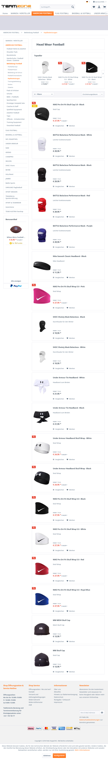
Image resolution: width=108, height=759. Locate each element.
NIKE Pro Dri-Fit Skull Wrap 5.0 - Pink (69, 286)
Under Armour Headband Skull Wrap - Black (72, 468)
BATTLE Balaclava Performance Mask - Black (72, 165)
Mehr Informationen (82, 750)
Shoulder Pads (12, 52)
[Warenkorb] (104, 7)
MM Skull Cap (59, 650)
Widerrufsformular (36, 702)
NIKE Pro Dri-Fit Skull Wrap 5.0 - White (86, 77)
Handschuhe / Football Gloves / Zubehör (15, 59)
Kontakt (31, 692)
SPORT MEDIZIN (11, 192)
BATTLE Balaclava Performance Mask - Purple (72, 226)
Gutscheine (10, 207)
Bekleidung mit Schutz (15, 72)
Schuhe (9, 94)
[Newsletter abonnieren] (102, 712)
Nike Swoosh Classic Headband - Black (69, 256)
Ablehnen (47, 756)
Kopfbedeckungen (14, 78)
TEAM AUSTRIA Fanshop (14, 211)
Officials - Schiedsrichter (16, 119)
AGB (30, 705)
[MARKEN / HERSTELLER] (20, 13)
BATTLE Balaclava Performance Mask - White (72, 135)
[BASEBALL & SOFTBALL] (81, 13)
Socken (10, 84)
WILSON (9, 161)
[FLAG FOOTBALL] (62, 13)
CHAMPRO (9, 157)
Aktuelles (57, 692)
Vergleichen (58, 126)
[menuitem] (57, 7)
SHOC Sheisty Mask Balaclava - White (50, 77)
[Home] (5, 13)
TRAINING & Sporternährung (11, 197)
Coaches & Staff (12, 106)
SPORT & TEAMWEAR (13, 203)
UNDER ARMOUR (12, 143)
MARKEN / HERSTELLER (14, 41)
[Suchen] (72, 7)
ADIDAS (8, 152)
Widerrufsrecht (34, 700)
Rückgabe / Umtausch (62, 700)
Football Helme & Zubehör (16, 49)
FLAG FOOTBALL (11, 130)
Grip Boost (9, 174)
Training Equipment (14, 122)
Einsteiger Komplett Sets (16, 103)
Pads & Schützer (13, 90)
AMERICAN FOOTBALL (14, 45)
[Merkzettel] (94, 7)
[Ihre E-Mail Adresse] (89, 712)
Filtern (38, 94)
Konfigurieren (59, 756)
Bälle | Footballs (13, 97)
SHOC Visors (10, 165)
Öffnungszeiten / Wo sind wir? (40, 689)
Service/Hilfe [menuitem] (99, 2)
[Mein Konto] (99, 7)
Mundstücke (11, 55)
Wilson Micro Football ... (16, 237)
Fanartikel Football (13, 125)
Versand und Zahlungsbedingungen (37, 695)
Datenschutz (58, 697)
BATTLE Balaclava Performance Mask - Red (71, 195)
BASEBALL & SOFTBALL (14, 135)
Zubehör (10, 87)
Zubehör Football (13, 113)
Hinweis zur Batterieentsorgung (65, 694)
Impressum (58, 702)
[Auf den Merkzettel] (71, 126)
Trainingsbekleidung (14, 81)
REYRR (8, 170)
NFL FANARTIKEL (12, 139)
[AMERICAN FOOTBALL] (43, 13)
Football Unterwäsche (15, 75)
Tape (8, 116)
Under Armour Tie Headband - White (69, 377)
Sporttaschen (11, 100)
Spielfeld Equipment (14, 109)
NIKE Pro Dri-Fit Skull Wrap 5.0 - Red (68, 559)
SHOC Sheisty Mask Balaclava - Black (69, 317)
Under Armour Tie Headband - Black (68, 408)
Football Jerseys (12, 67)
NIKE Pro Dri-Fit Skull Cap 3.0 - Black (68, 104)
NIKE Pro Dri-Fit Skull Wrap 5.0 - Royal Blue (71, 590)
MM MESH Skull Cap (61, 620)
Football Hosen (12, 70)
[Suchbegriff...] (57, 7)
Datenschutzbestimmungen (89, 720)
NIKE (7, 148)
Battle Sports (10, 183)
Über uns (57, 689)
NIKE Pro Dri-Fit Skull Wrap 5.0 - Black (69, 499)
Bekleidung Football (14, 64)
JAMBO (8, 179)
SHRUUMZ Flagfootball (14, 187)
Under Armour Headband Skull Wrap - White (72, 438)
